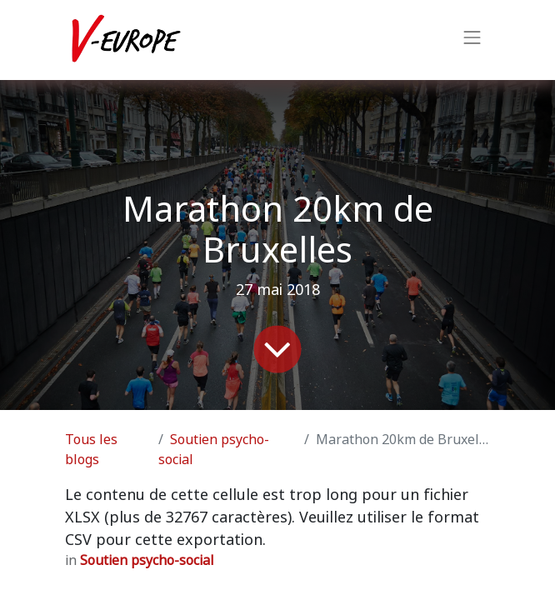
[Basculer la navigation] (472, 40)
